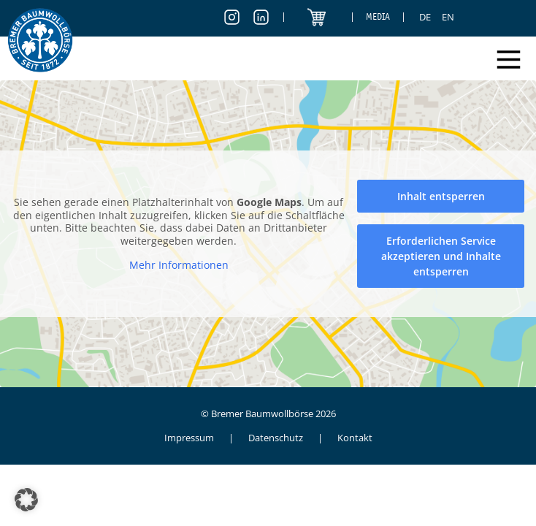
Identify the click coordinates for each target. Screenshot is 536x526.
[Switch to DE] (425, 17)
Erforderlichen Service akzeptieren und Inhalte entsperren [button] (441, 256)
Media (378, 16)
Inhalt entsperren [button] (441, 196)
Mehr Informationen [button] (179, 265)
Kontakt (354, 437)
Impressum (189, 437)
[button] (26, 499)
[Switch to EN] (448, 17)
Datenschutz (275, 437)
